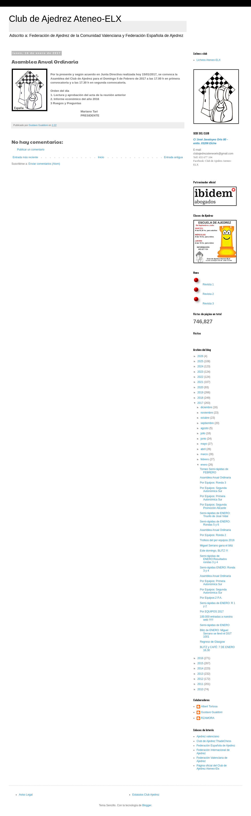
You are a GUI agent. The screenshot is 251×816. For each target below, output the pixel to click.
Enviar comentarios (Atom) (44, 163)
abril (203, 449)
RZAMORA (207, 718)
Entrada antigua (173, 157)
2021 (200, 382)
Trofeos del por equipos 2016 (217, 540)
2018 (200, 397)
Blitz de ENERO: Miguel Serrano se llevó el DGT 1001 (216, 633)
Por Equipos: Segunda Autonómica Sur (213, 489)
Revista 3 (208, 303)
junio (204, 438)
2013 (200, 673)
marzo (205, 454)
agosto (205, 428)
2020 (200, 387)
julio (203, 433)
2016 (200, 658)
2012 (200, 678)
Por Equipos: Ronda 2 (213, 535)
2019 (200, 392)
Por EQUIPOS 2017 (212, 611)
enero (204, 464)
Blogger (146, 805)
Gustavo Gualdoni (211, 712)
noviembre (207, 412)
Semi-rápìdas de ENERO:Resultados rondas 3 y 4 (213, 559)
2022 (200, 376)
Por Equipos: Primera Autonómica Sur (212, 498)
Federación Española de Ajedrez (216, 745)
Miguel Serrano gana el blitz (216, 545)
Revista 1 (208, 284)
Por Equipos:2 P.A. (211, 597)
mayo (204, 443)
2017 (200, 402)
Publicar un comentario (30, 149)
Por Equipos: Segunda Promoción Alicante (213, 506)
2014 (200, 668)
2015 (200, 663)
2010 (200, 689)
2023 (200, 371)
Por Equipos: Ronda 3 (213, 482)
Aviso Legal (26, 794)
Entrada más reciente (25, 157)
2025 (200, 361)
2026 (200, 356)
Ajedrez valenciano (208, 736)
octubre (205, 417)
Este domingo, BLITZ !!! (214, 550)
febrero (205, 459)
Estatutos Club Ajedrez (145, 794)
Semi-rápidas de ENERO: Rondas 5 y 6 (215, 523)
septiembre (208, 423)
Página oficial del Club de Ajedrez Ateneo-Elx (212, 767)
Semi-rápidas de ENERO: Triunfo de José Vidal (215, 515)
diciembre (207, 407)
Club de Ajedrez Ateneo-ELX (65, 19)
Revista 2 (208, 294)
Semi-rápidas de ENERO (214, 625)
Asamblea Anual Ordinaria (215, 477)
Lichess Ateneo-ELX (209, 60)
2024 (200, 366)
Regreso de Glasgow (212, 641)
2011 (200, 684)
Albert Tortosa (209, 706)
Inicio (101, 157)
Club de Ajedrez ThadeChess (214, 741)
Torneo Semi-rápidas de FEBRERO (214, 471)
